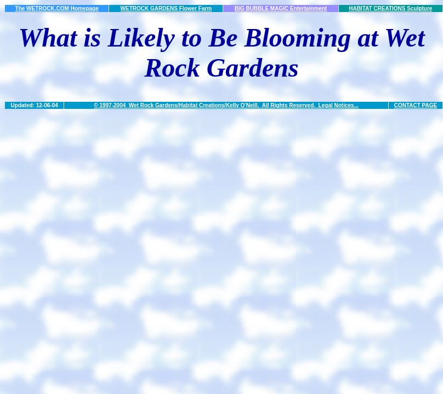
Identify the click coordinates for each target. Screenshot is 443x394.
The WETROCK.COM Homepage (57, 8)
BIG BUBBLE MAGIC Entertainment (281, 8)
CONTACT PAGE (416, 105)
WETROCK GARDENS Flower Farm (166, 8)
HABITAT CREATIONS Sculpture (390, 8)
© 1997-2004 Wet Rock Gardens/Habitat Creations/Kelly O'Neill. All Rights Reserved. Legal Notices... (226, 105)
